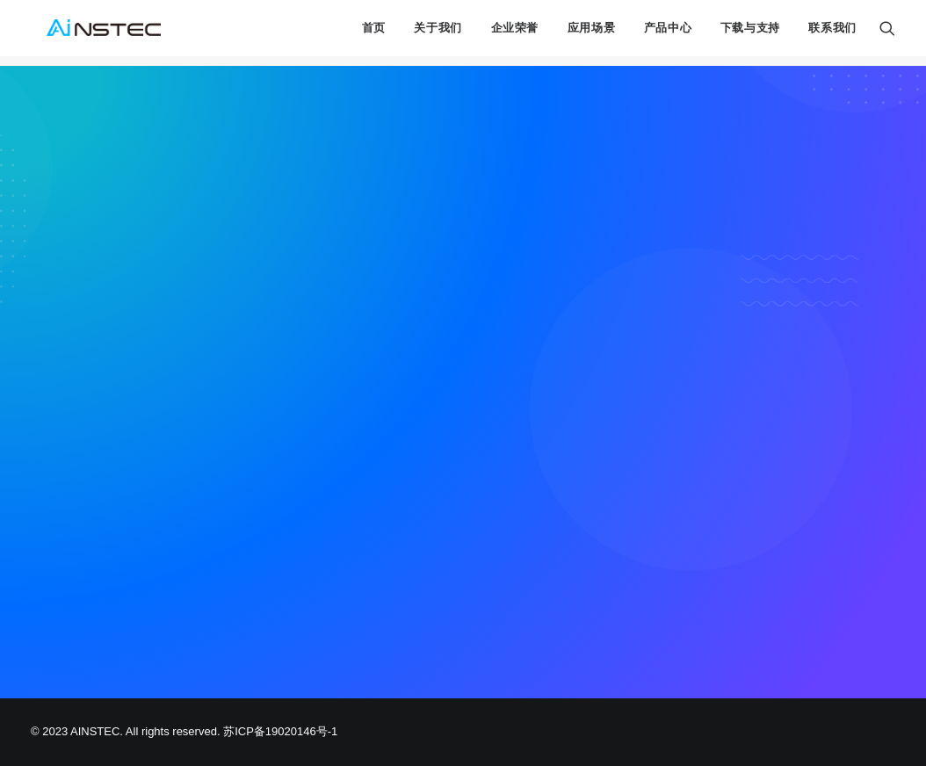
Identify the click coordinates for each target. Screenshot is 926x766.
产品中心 (668, 33)
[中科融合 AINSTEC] (97, 33)
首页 (374, 33)
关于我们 (438, 33)
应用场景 (592, 33)
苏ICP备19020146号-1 (280, 731)
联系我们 (832, 33)
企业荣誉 (515, 33)
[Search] (887, 33)
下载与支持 (750, 33)
